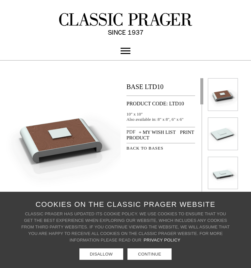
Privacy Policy (162, 240)
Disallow (101, 254)
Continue (149, 254)
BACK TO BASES (144, 148)
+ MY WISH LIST (157, 132)
